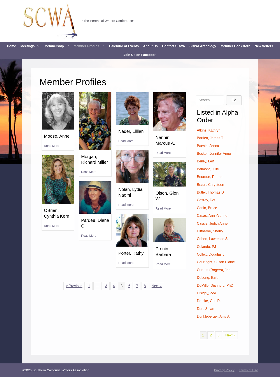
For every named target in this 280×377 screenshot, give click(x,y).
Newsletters (264, 46)
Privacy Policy (224, 370)
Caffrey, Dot (206, 200)
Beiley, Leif (205, 161)
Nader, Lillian (131, 131)
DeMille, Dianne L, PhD (215, 285)
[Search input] (210, 100)
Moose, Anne (57, 136)
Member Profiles (90, 46)
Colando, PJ (206, 247)
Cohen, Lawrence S (212, 239)
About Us (150, 46)
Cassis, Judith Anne (212, 223)
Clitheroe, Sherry (210, 231)
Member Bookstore (235, 46)
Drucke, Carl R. (209, 301)
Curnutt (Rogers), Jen (214, 270)
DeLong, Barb (208, 277)
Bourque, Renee (209, 177)
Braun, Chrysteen (210, 185)
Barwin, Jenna (208, 146)
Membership (57, 46)
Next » (157, 286)
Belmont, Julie (208, 169)
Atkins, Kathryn (208, 130)
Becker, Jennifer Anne (214, 153)
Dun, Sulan (205, 309)
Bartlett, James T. (210, 138)
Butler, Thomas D (210, 192)
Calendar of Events (124, 46)
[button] (234, 100)
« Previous (74, 286)
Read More (51, 145)
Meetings (31, 46)
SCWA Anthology (202, 46)
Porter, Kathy (131, 253)
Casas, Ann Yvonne (212, 215)
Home (11, 46)
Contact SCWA (173, 46)
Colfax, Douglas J (210, 254)
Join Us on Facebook (140, 55)
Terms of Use (248, 370)
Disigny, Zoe (206, 293)
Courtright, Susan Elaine (216, 262)
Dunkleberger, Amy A (213, 316)
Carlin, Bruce (207, 208)
